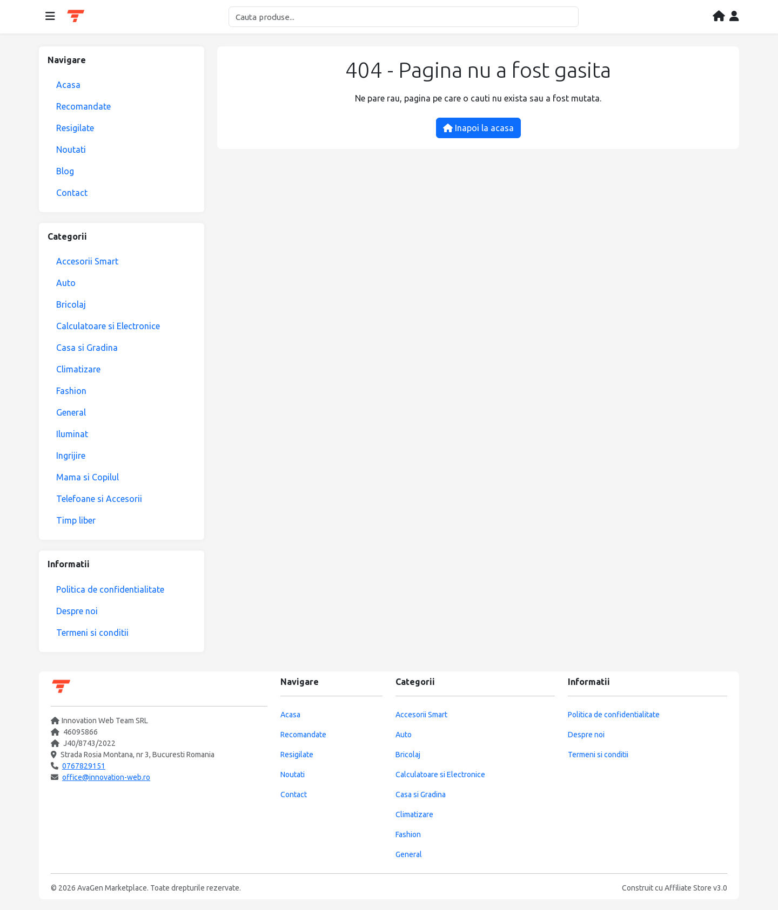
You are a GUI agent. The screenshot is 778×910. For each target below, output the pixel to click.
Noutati (71, 149)
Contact (72, 193)
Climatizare (78, 369)
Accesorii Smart (87, 261)
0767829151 (83, 766)
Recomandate (83, 106)
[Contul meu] (734, 16)
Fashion (71, 391)
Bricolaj (71, 304)
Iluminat (72, 434)
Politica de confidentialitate (110, 589)
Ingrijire (70, 455)
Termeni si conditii (92, 632)
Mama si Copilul (87, 477)
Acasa (68, 85)
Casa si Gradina (87, 347)
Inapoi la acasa (478, 128)
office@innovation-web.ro (106, 777)
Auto (66, 283)
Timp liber (76, 520)
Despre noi (77, 611)
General (71, 412)
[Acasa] (719, 16)
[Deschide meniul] (50, 16)
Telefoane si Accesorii (99, 499)
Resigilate (75, 128)
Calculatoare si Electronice (108, 326)
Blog (65, 171)
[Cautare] (404, 16)
